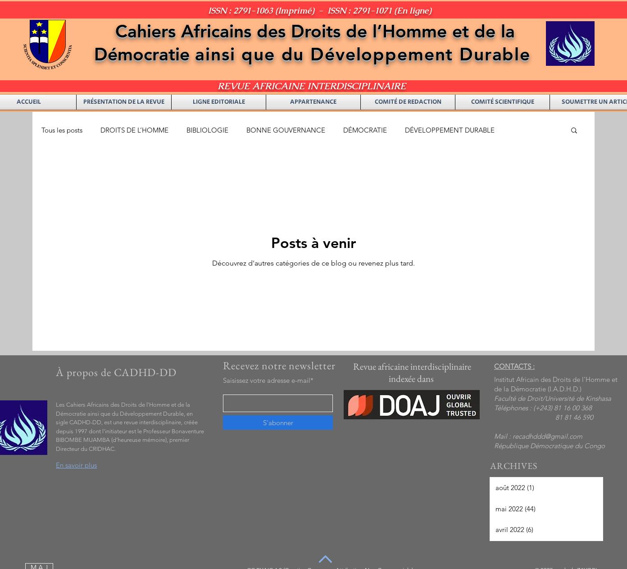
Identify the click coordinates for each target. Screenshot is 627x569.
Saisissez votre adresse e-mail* (268, 380)
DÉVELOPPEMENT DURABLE (450, 130)
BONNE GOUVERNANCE (285, 130)
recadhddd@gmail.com (547, 436)
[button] (574, 131)
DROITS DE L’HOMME (134, 130)
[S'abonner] (278, 422)
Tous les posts (61, 130)
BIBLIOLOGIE (207, 130)
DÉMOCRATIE (365, 130)
